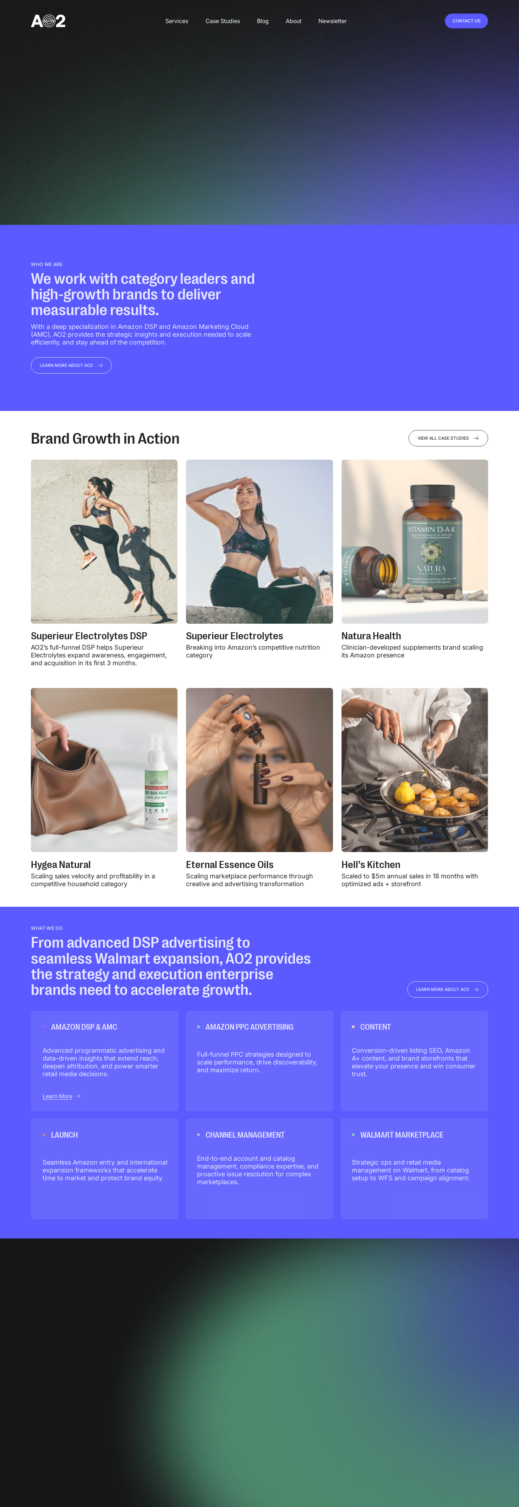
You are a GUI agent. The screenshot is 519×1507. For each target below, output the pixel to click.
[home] (48, 21)
